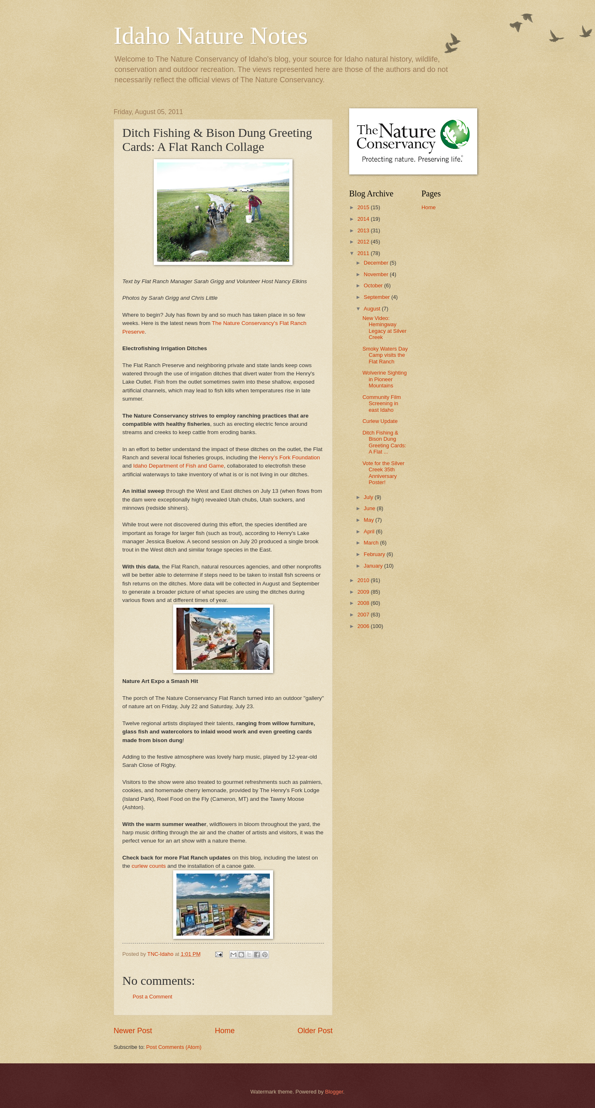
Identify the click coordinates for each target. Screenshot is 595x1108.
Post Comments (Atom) (174, 1047)
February (375, 554)
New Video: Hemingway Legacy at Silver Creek (384, 327)
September (377, 297)
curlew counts (149, 866)
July (369, 497)
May (369, 520)
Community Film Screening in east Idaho (381, 403)
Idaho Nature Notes (211, 35)
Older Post (315, 1031)
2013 (364, 230)
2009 (364, 592)
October (374, 285)
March (372, 543)
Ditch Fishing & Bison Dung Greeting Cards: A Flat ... (384, 442)
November (377, 274)
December (377, 263)
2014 (364, 219)
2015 (364, 207)
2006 (364, 626)
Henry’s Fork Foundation (289, 457)
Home (225, 1031)
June (370, 508)
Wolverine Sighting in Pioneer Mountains (384, 379)
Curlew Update (379, 421)
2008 (364, 603)
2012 (364, 242)
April (370, 531)
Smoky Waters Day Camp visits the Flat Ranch (385, 355)
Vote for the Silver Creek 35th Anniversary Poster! (383, 472)
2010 (364, 580)
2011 (364, 253)
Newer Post (133, 1031)
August (373, 309)
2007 (364, 614)
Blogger (334, 1092)
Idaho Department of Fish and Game (178, 466)
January (374, 566)
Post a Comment (152, 996)
